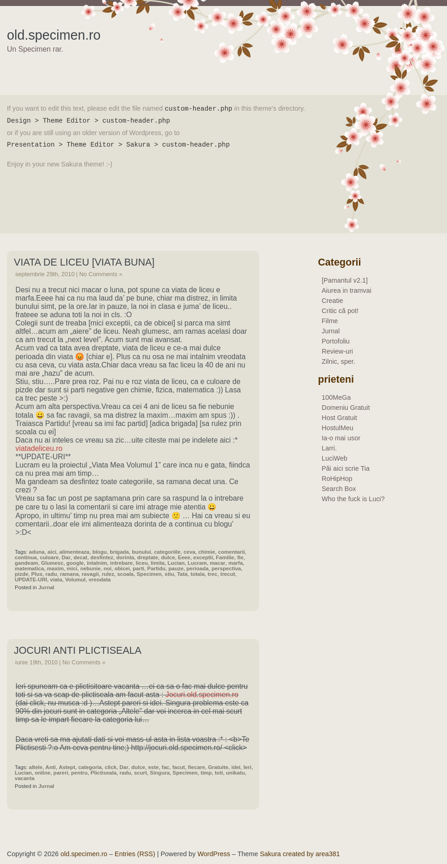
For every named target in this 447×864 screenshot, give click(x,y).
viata (56, 579)
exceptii (203, 557)
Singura (160, 772)
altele (35, 767)
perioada (198, 568)
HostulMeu (337, 428)
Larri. (329, 448)
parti (138, 568)
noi (108, 568)
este (153, 767)
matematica (29, 568)
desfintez (101, 557)
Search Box (339, 488)
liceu (141, 563)
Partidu (156, 568)
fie (240, 557)
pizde (21, 574)
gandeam (26, 563)
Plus (36, 574)
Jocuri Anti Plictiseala (77, 650)
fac (166, 767)
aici (51, 552)
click (111, 767)
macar (217, 563)
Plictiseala (104, 772)
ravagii (90, 574)
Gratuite (218, 767)
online (43, 772)
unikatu (235, 772)
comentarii (231, 552)
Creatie (332, 300)
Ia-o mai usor (341, 438)
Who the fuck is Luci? (353, 499)
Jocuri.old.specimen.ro (201, 694)
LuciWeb (334, 458)
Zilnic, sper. (338, 361)
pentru (79, 772)
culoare (49, 557)
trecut (227, 574)
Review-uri (337, 351)
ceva (189, 552)
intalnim (97, 563)
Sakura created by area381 (300, 854)
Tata (182, 574)
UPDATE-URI (31, 579)
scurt (140, 772)
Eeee (184, 557)
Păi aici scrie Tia (346, 468)
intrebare (121, 563)
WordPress (214, 854)
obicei (121, 568)
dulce (168, 557)
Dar (66, 557)
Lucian (176, 563)
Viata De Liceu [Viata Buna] (84, 262)
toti (219, 772)
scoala (125, 574)
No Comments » (101, 274)
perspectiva (226, 568)
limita (158, 563)
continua (26, 557)
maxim (55, 568)
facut (178, 767)
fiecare (196, 767)
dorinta (125, 557)
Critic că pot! (340, 310)
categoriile (167, 552)
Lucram (197, 563)
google (75, 563)
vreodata (99, 579)
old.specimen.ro (53, 35)
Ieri (247, 767)
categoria (90, 767)
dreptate (147, 557)
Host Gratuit (339, 417)
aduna (37, 552)
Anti (51, 767)
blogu (99, 552)
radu (51, 574)
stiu (169, 574)
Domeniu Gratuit (346, 407)
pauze (176, 568)
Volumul (75, 579)
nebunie (90, 568)
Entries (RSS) (135, 854)
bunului (141, 552)
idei (236, 767)
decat (80, 557)
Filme (330, 321)
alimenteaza (74, 552)
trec (213, 574)
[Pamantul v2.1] (345, 280)
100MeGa (336, 397)
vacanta (25, 778)
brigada (119, 552)
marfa (235, 563)
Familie (225, 557)
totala (197, 574)
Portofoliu (336, 341)
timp (206, 772)
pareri (60, 772)
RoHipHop (337, 478)
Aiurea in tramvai (346, 290)
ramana (69, 574)
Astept (67, 767)
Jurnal (46, 587)
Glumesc (52, 563)
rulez (108, 574)
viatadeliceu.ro (39, 448)
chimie (206, 552)
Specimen (148, 574)
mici (72, 568)
